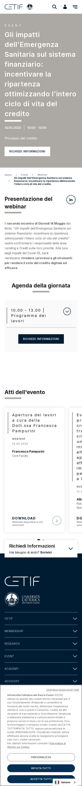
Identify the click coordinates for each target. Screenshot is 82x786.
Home (8, 174)
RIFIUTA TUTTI (41, 769)
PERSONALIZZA (41, 758)
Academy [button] (41, 668)
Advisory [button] (41, 681)
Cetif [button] (41, 618)
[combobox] (65, 782)
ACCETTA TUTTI (41, 780)
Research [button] (41, 643)
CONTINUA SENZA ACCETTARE (62, 691)
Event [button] (41, 656)
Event (24, 174)
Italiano (62, 782)
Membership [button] (41, 631)
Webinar (42, 174)
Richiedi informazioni (27, 151)
